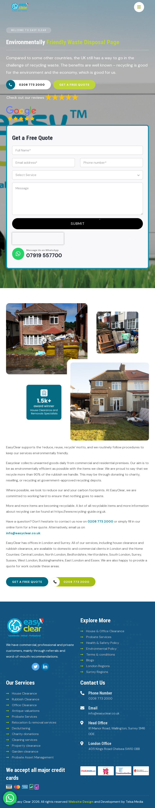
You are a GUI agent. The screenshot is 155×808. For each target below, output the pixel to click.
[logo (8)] (25, 618)
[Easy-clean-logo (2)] (20, 4)
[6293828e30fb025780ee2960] (21, 107)
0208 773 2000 (100, 521)
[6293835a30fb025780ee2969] (62, 95)
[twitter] (35, 667)
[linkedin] (45, 667)
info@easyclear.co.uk (23, 533)
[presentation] (38, 238)
